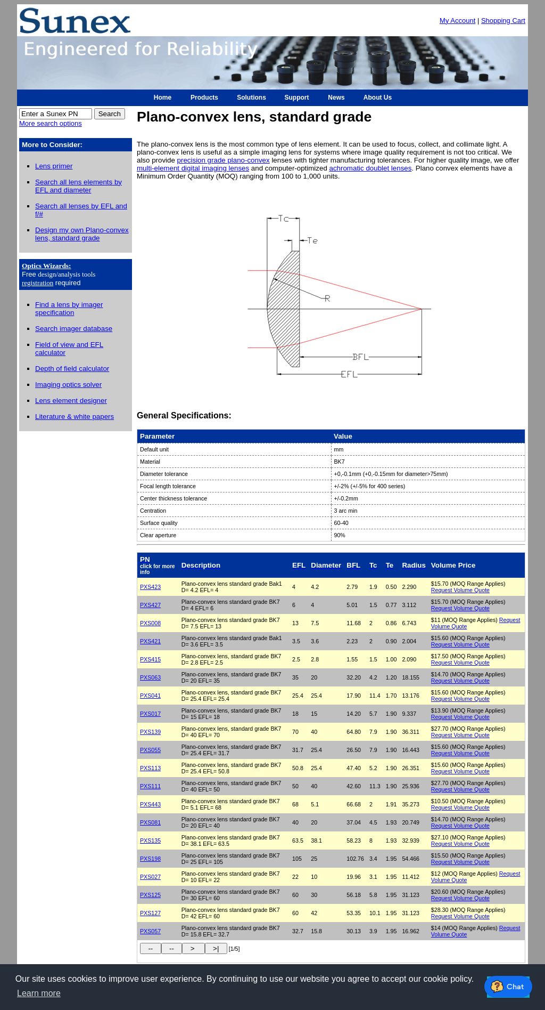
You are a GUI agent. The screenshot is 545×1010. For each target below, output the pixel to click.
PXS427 (150, 605)
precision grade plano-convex (223, 160)
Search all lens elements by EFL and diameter (78, 186)
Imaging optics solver (68, 385)
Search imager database (73, 329)
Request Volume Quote (460, 590)
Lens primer (53, 166)
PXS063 (150, 677)
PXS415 (150, 659)
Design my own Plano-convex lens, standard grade (82, 234)
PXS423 (150, 587)
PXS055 (150, 750)
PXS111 (150, 786)
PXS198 (150, 858)
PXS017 (150, 713)
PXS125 (150, 895)
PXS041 (150, 695)
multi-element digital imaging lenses (193, 168)
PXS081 (150, 822)
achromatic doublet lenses (370, 168)
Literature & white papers (74, 417)
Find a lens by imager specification (69, 309)
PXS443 (150, 804)
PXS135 (150, 840)
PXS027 (150, 877)
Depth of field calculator (72, 369)
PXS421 (150, 641)
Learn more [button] (39, 993)
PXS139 (150, 732)
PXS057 (150, 931)
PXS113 (150, 768)
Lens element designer (71, 401)
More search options (50, 123)
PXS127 (150, 913)
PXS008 (150, 623)
